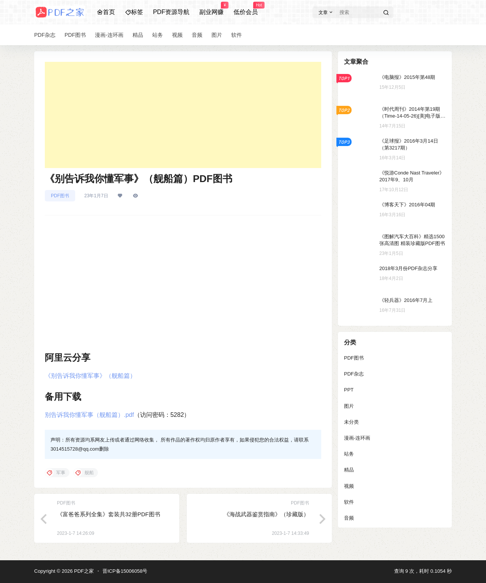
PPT (348, 390)
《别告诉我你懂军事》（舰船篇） (90, 375)
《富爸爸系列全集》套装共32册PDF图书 (108, 514)
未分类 (351, 422)
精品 (349, 470)
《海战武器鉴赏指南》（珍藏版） (266, 514)
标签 (134, 12)
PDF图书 (60, 195)
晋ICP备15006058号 (125, 571)
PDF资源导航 (171, 12)
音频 (349, 518)
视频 (349, 486)
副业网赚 (211, 9)
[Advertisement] (183, 115)
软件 (349, 502)
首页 (106, 12)
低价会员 (246, 9)
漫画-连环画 (357, 438)
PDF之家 (83, 571)
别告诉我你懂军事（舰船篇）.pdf (89, 415)
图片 (349, 406)
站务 (349, 454)
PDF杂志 (354, 374)
